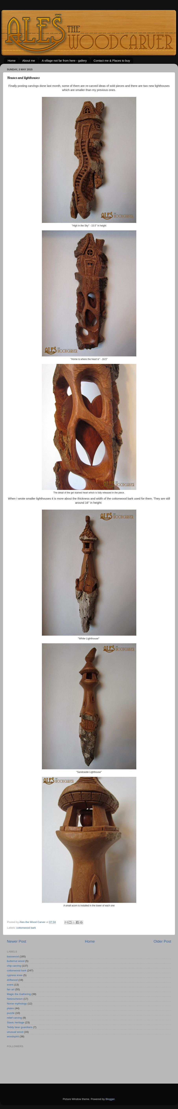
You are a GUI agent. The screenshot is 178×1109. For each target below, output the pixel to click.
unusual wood (15, 1031)
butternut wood (15, 961)
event (10, 984)
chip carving (14, 965)
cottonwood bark (26, 927)
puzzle (11, 1013)
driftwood (12, 979)
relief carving (14, 1017)
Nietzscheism (15, 998)
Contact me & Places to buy (112, 60)
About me (28, 60)
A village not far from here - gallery (64, 60)
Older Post (162, 941)
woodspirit (13, 1036)
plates (10, 1008)
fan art (10, 989)
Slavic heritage (15, 1022)
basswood (13, 956)
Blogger (110, 1099)
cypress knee (15, 975)
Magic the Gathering (19, 994)
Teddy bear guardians (19, 1027)
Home (12, 60)
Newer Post (16, 941)
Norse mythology (17, 1003)
